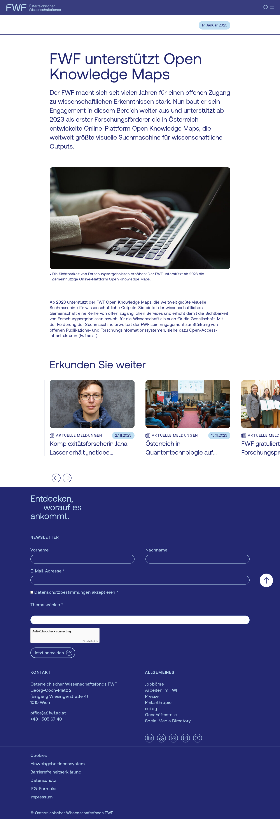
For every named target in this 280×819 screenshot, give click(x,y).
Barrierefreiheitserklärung (55, 771)
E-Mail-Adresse (47, 570)
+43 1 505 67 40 (46, 718)
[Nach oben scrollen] (266, 580)
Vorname (39, 549)
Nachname (156, 549)
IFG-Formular (43, 788)
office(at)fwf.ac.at (48, 712)
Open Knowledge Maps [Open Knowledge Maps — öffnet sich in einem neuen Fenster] (128, 302)
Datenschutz (43, 780)
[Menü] (272, 7)
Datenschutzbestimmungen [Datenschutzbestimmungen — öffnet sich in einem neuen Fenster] (62, 592)
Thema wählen (46, 604)
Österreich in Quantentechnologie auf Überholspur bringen (179, 452)
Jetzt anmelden (49, 652)
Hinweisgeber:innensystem (57, 763)
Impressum (41, 796)
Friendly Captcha (90, 641)
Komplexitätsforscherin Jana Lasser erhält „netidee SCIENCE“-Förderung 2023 (88, 452)
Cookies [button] (38, 755)
